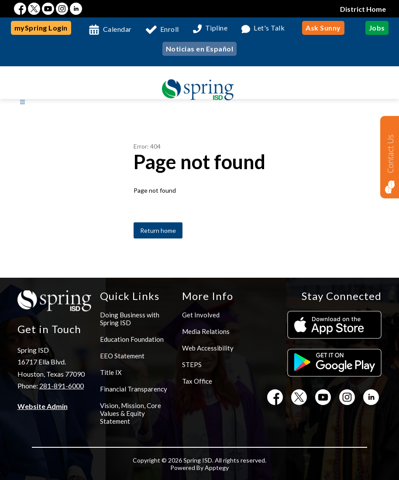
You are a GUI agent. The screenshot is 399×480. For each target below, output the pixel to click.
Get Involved (201, 315)
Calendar (117, 29)
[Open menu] (22, 102)
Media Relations (206, 331)
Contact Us (390, 153)
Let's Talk (269, 28)
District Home (363, 9)
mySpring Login (41, 28)
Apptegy (217, 467)
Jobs (377, 28)
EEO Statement (122, 356)
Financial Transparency (133, 389)
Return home (158, 230)
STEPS (192, 364)
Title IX (111, 372)
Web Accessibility (208, 348)
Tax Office (197, 381)
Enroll (169, 29)
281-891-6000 (61, 385)
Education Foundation (132, 339)
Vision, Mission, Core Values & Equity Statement (130, 413)
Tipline (216, 28)
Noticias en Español (200, 48)
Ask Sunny (323, 28)
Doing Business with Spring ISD (129, 319)
